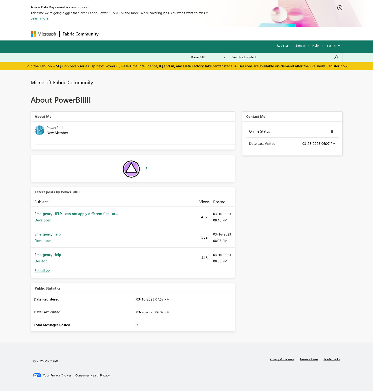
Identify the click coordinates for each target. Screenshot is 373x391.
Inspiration (130, 34)
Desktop (41, 261)
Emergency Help (47, 254)
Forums (109, 34)
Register (282, 45)
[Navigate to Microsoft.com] (43, 34)
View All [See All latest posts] (42, 270)
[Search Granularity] (208, 57)
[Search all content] (285, 57)
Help (315, 45)
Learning (210, 34)
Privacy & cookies (282, 359)
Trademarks (332, 359)
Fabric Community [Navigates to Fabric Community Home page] (80, 34)
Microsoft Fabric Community (62, 82)
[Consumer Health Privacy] (92, 375)
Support (230, 34)
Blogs (192, 34)
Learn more (40, 18)
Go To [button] (331, 46)
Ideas (149, 34)
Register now (336, 66)
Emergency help (47, 234)
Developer (42, 220)
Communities (171, 34)
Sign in (300, 45)
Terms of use (309, 359)
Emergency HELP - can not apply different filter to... (76, 213)
